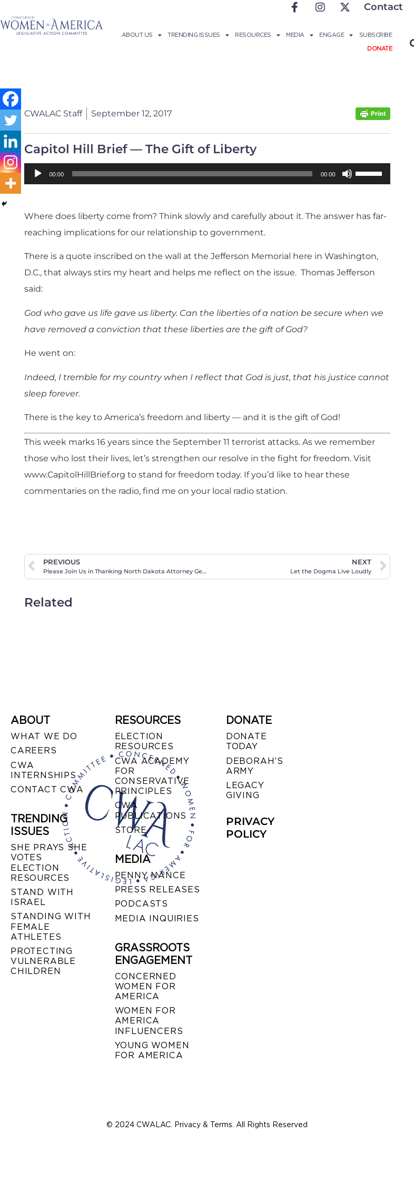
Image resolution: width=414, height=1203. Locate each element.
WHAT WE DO (44, 736)
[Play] (38, 173)
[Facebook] (10, 99)
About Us (142, 35)
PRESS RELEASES (157, 889)
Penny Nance (150, 875)
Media (299, 35)
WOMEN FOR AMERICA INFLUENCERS (149, 1021)
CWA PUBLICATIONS (151, 810)
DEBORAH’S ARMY (254, 766)
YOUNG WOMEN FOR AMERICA (152, 1050)
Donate (379, 48)
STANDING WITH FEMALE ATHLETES (51, 926)
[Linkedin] (10, 141)
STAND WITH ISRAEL (42, 897)
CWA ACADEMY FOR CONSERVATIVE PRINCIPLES (152, 776)
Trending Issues (198, 35)
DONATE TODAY (246, 741)
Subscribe (375, 34)
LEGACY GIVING (245, 790)
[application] (207, 173)
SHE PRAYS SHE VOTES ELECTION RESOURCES (49, 862)
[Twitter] (10, 120)
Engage (336, 35)
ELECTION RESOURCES (144, 741)
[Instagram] (10, 162)
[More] (10, 183)
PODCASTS (141, 904)
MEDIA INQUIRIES (157, 918)
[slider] (192, 173)
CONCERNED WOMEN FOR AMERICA (145, 986)
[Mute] (347, 173)
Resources (257, 35)
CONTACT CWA (47, 789)
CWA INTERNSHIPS (43, 770)
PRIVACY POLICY (250, 827)
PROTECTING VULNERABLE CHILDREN (43, 961)
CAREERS (34, 750)
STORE (131, 830)
